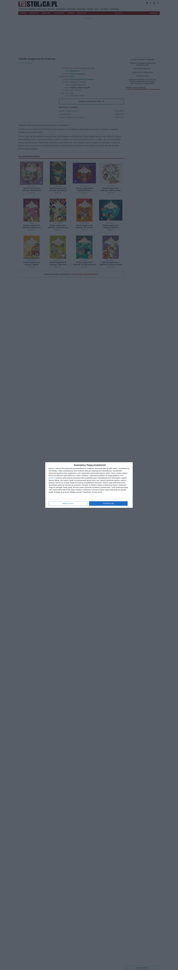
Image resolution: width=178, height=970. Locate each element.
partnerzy (52, 478)
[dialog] (89, 485)
